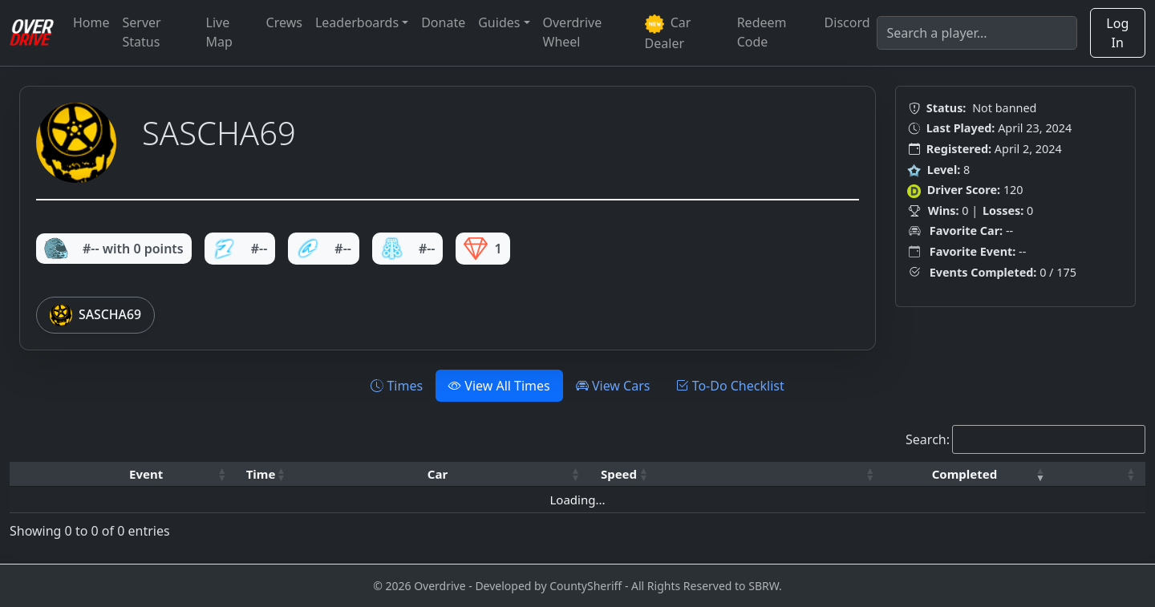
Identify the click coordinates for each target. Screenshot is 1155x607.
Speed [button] (619, 474)
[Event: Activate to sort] (152, 474)
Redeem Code (762, 32)
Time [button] (261, 474)
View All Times (499, 386)
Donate (443, 22)
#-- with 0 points (114, 248)
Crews (284, 22)
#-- (240, 249)
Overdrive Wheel (572, 32)
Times (397, 386)
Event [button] (146, 474)
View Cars (613, 386)
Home (91, 22)
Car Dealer (668, 33)
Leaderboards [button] (357, 22)
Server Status (142, 32)
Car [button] (438, 474)
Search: (928, 439)
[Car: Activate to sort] (442, 474)
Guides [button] (499, 22)
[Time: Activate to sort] (266, 474)
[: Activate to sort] (771, 474)
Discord (847, 22)
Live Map (219, 32)
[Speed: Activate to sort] (624, 474)
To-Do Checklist (729, 386)
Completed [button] (964, 474)
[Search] (977, 33)
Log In (1117, 32)
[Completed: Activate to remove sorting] (970, 474)
